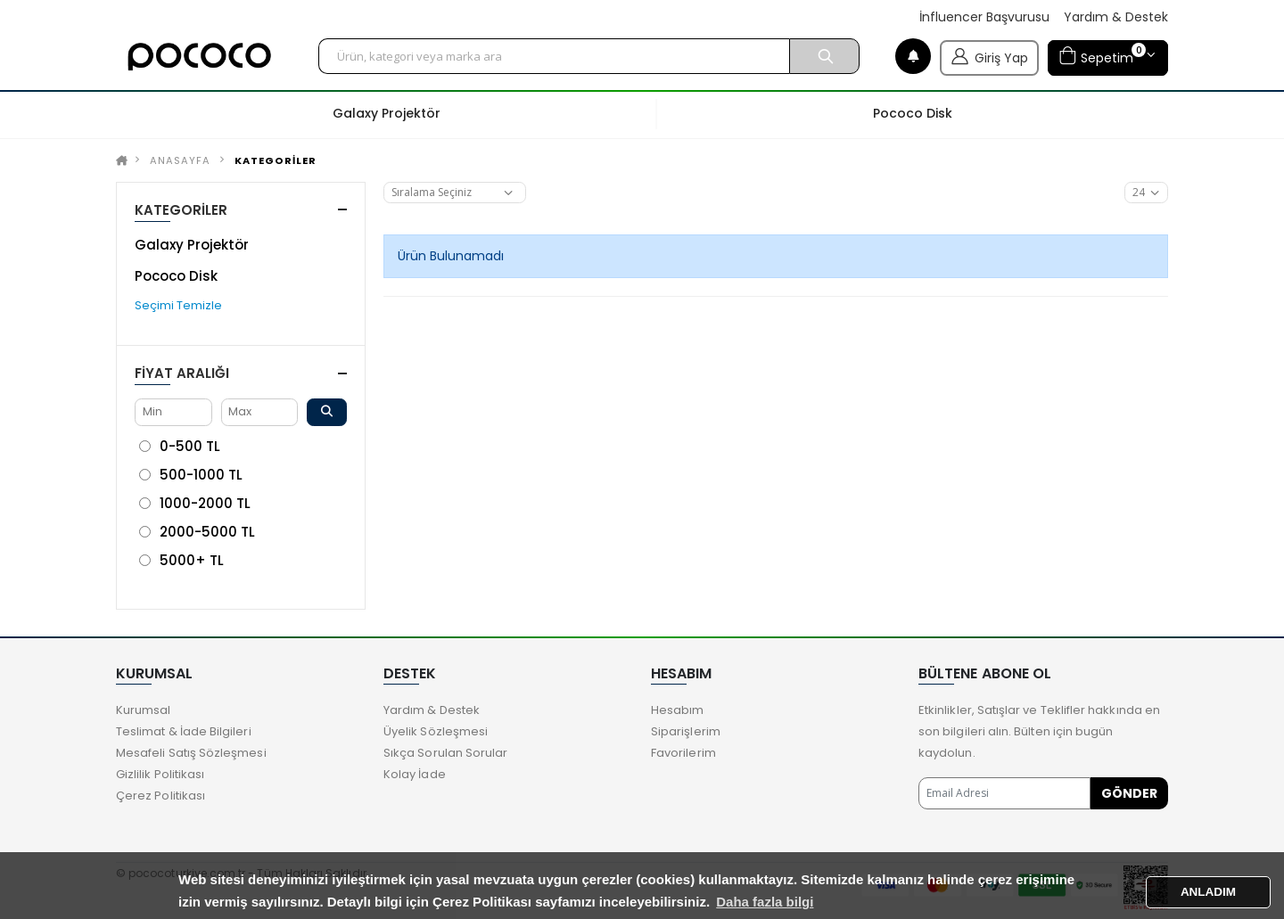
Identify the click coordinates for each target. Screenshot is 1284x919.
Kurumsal (143, 710)
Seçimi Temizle (178, 305)
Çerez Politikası (160, 795)
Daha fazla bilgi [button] (764, 901)
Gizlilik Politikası (160, 774)
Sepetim (1102, 56)
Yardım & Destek (1116, 17)
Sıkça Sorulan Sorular (445, 752)
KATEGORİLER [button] (181, 210)
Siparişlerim (685, 731)
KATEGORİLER (276, 160)
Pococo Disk (176, 276)
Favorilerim (683, 752)
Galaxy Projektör (192, 244)
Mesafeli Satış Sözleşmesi (191, 752)
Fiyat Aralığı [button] (182, 373)
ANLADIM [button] (1208, 891)
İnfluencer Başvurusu (984, 17)
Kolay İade (414, 774)
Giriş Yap (989, 56)
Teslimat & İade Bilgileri (183, 731)
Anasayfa (180, 160)
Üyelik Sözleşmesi (435, 731)
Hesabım (677, 710)
